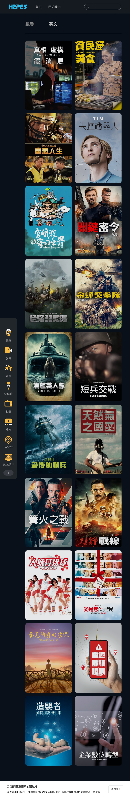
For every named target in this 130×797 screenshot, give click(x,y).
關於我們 (54, 7)
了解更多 (95, 791)
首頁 (39, 7)
